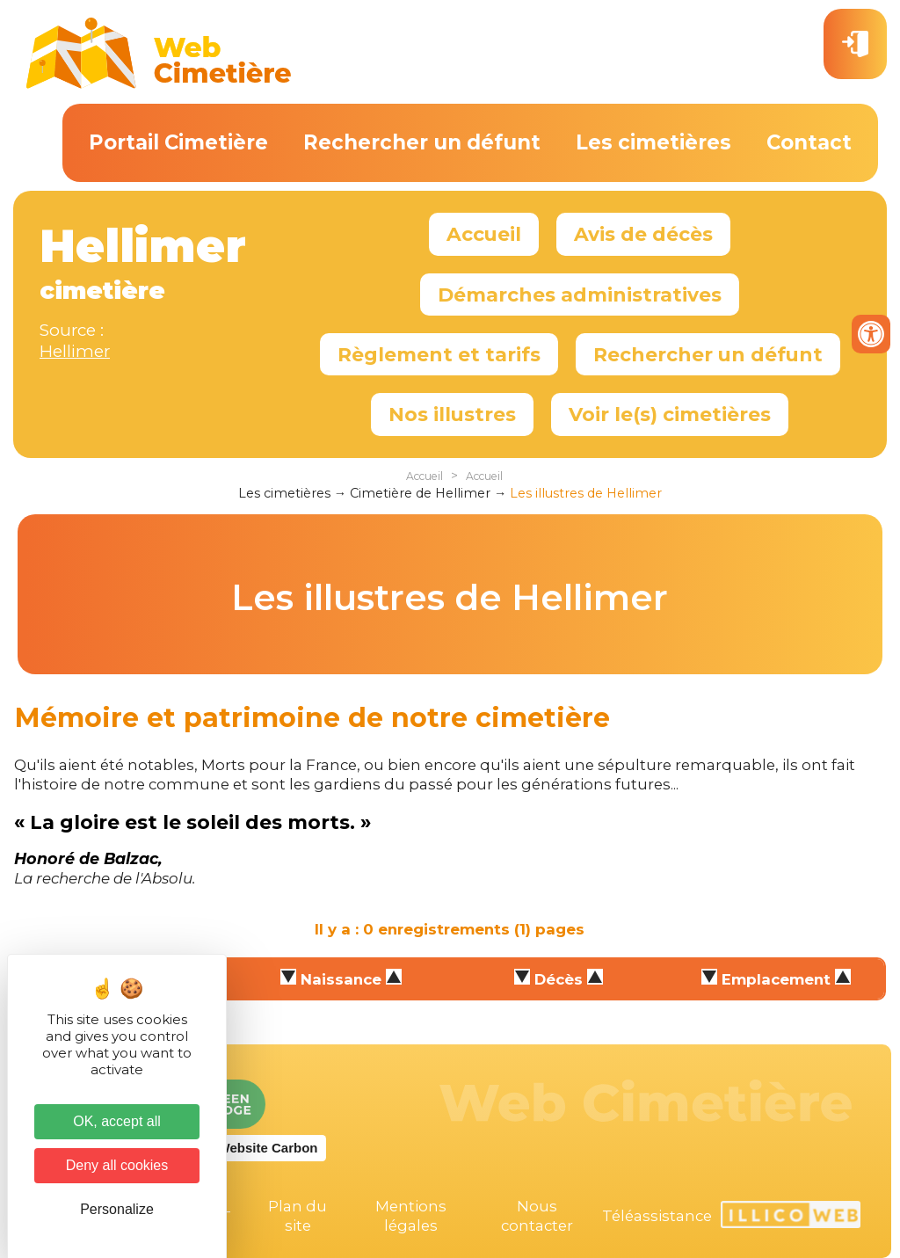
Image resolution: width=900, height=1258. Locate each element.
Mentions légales (410, 1215)
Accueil (483, 233)
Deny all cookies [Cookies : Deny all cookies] (117, 1165)
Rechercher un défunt (422, 142)
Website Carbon (268, 1147)
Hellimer (75, 351)
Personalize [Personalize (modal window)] (117, 1209)
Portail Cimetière (178, 142)
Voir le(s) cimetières (670, 414)
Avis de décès (643, 233)
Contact (809, 142)
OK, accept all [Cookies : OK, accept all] (117, 1121)
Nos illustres (452, 414)
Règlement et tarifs (439, 354)
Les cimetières (653, 142)
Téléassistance (657, 1216)
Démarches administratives (580, 294)
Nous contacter (537, 1215)
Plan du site (297, 1215)
